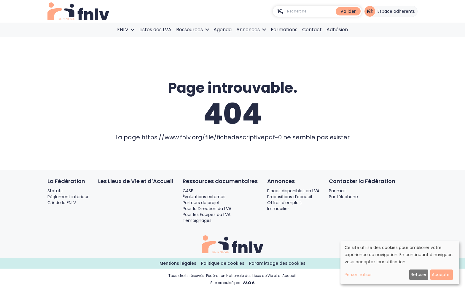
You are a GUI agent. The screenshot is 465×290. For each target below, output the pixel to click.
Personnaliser (358, 275)
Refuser (418, 275)
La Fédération (66, 181)
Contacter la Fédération (362, 181)
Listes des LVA (155, 29)
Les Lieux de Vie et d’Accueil (135, 181)
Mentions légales (178, 263)
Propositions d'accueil (289, 197)
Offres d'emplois (284, 203)
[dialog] (399, 262)
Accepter (441, 275)
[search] (281, 11)
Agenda (223, 29)
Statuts (55, 191)
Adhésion (337, 29)
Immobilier (278, 209)
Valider (348, 11)
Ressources (192, 29)
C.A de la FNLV (61, 203)
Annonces (251, 29)
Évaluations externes (204, 197)
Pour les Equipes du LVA (206, 215)
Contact (312, 29)
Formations (284, 29)
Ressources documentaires (220, 181)
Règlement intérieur (68, 197)
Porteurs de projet (201, 203)
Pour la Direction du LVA (207, 209)
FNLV (126, 29)
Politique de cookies (222, 263)
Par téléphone (343, 197)
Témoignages (197, 220)
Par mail (337, 191)
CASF (188, 191)
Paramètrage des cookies (277, 263)
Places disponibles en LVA (293, 191)
